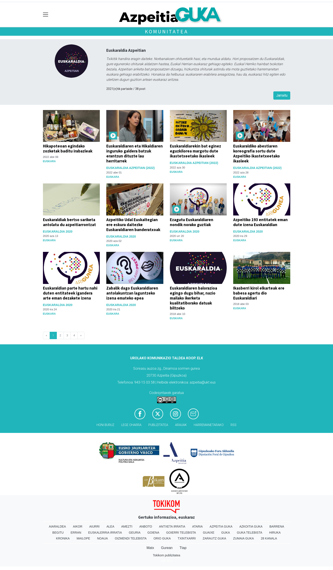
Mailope (83, 538)
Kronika (63, 538)
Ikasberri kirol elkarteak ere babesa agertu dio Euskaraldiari (258, 293)
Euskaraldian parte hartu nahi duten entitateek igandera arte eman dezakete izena (70, 293)
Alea (110, 526)
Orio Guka (162, 538)
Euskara (49, 161)
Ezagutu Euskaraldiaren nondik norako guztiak (191, 222)
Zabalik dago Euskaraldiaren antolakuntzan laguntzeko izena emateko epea (132, 293)
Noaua (102, 538)
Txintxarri (187, 538)
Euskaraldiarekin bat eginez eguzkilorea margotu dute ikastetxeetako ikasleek (195, 151)
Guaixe (208, 532)
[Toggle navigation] (45, 14)
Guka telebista (249, 532)
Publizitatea (158, 425)
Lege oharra (131, 425)
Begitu (58, 532)
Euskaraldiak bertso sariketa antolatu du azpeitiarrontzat (69, 222)
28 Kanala (269, 538)
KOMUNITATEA (166, 31)
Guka (225, 532)
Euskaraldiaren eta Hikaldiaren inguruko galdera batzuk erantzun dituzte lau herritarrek (134, 153)
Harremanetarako (209, 425)
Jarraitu (281, 95)
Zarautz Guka (214, 538)
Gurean (166, 548)
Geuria (135, 532)
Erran (76, 532)
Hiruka (275, 532)
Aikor (77, 526)
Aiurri (94, 526)
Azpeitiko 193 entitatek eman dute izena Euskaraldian (260, 222)
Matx (150, 548)
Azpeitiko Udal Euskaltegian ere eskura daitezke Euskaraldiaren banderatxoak (133, 224)
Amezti (126, 526)
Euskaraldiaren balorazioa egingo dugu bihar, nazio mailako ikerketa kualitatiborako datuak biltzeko (193, 298)
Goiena (153, 532)
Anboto (145, 526)
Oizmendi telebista (131, 538)
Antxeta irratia (172, 526)
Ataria (197, 526)
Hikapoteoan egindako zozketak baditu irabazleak (67, 148)
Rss (233, 425)
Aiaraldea (57, 526)
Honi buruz (105, 425)
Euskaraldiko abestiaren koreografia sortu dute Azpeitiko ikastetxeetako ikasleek (256, 153)
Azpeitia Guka (221, 526)
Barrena (276, 526)
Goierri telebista (181, 532)
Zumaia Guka (243, 538)
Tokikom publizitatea (166, 555)
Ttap (183, 548)
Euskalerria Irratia (105, 532)
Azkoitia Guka (250, 526)
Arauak (181, 425)
